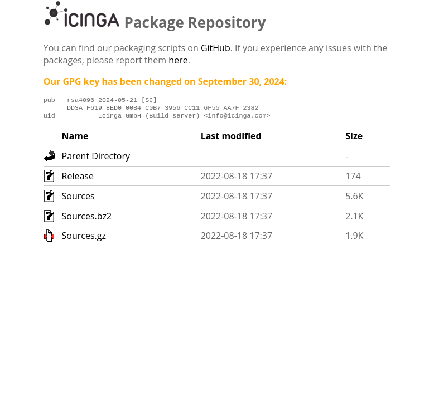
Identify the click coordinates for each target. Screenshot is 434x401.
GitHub (215, 48)
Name (75, 139)
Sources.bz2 (87, 219)
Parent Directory (96, 159)
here (177, 60)
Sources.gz (84, 239)
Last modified (231, 139)
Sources (78, 199)
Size (354, 139)
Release (78, 179)
